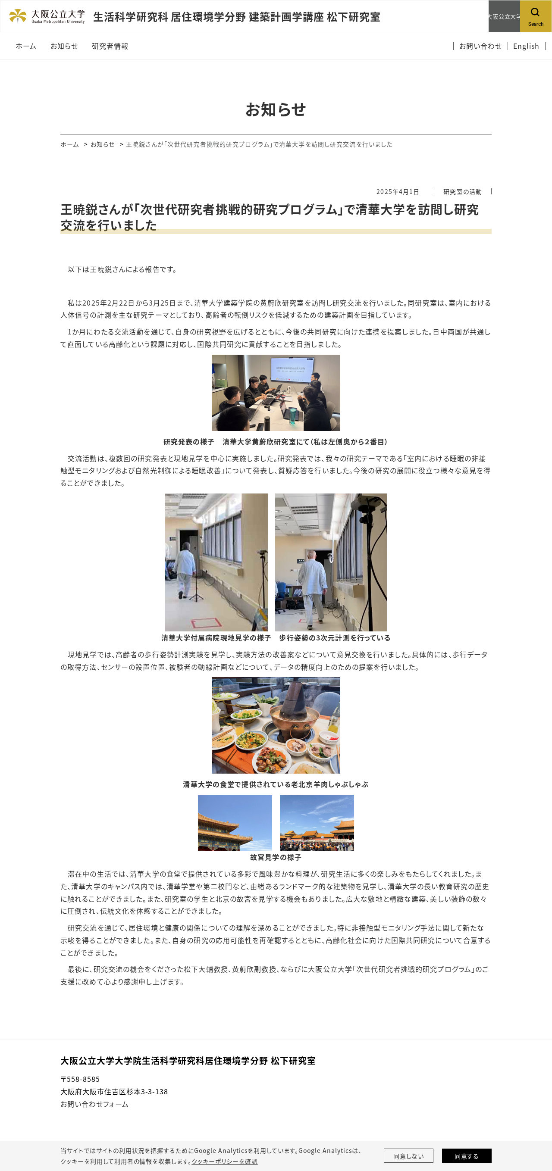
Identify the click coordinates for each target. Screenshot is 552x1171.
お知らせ (103, 144)
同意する (467, 1156)
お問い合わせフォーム (94, 1104)
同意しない (408, 1156)
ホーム (69, 144)
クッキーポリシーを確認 (224, 1161)
